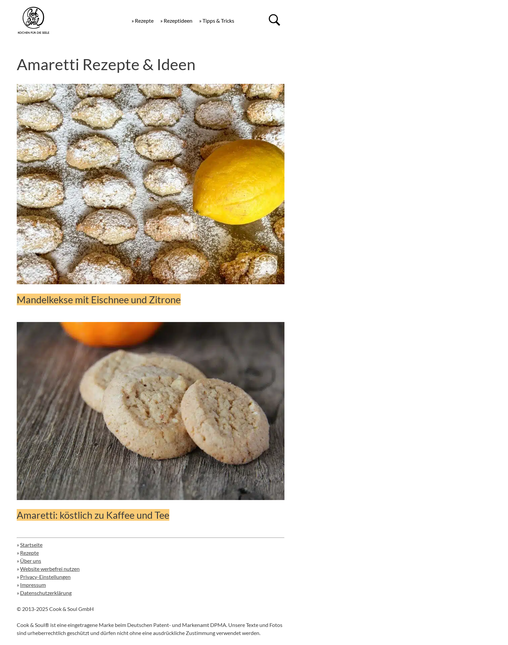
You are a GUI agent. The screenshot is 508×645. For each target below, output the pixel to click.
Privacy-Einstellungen (45, 577)
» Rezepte (143, 20)
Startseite (31, 544)
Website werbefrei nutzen (50, 569)
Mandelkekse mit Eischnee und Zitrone (99, 299)
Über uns (30, 560)
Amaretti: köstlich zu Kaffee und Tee (93, 515)
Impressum (33, 585)
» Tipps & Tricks (216, 20)
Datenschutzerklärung (46, 593)
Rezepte (29, 552)
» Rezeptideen (176, 20)
